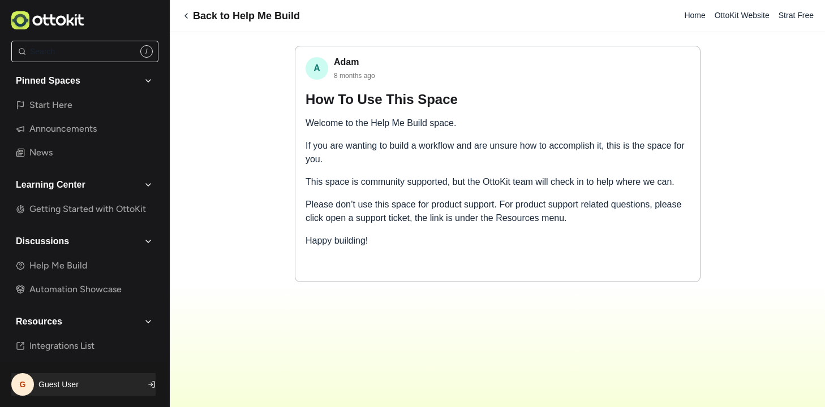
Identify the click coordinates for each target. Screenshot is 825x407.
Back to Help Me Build (241, 15)
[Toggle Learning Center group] (148, 184)
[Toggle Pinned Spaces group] (148, 80)
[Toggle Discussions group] (148, 241)
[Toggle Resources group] (148, 321)
